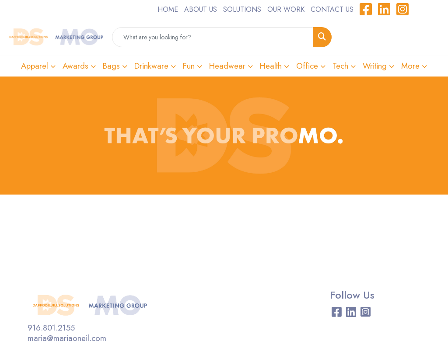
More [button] (410, 66)
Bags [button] (111, 66)
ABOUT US (200, 9)
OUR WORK (285, 9)
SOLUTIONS (242, 9)
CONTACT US (332, 9)
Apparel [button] (34, 66)
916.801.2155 (51, 328)
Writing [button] (375, 66)
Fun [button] (189, 66)
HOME (168, 9)
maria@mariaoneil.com (67, 338)
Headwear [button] (227, 66)
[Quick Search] (212, 37)
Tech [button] (340, 66)
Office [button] (307, 66)
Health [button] (271, 66)
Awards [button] (75, 66)
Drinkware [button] (151, 66)
